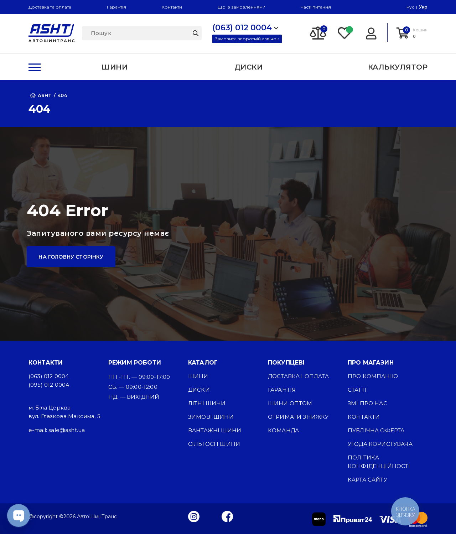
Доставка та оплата (49, 7)
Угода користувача (380, 444)
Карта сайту (367, 479)
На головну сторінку (70, 257)
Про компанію (373, 376)
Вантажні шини (214, 430)
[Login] (371, 32)
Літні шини (207, 403)
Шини (198, 376)
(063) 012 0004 (48, 376)
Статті (357, 389)
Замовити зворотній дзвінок (247, 38)
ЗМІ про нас (367, 403)
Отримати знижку (298, 416)
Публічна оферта (376, 430)
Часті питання (316, 7)
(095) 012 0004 (48, 384)
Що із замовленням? (241, 7)
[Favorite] (345, 32)
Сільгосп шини (214, 444)
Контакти (172, 7)
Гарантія (116, 7)
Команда (283, 430)
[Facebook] (227, 516)
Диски (199, 389)
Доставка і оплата (298, 376)
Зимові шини (211, 416)
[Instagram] (194, 516)
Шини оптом (290, 403)
